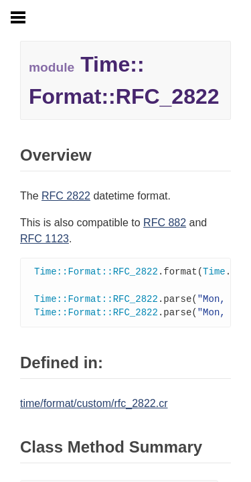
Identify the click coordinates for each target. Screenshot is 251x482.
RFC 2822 (65, 196)
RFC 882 (164, 222)
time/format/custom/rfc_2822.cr (94, 406)
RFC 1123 (44, 238)
